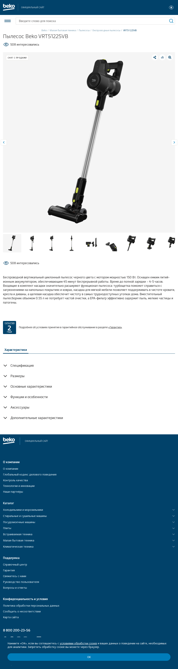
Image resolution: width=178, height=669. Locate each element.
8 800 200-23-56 (16, 630)
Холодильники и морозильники (23, 510)
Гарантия (9, 570)
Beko (44, 30)
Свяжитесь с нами (14, 576)
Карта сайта (11, 617)
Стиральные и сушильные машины (25, 516)
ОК (89, 657)
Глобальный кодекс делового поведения (29, 474)
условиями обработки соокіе (78, 643)
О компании (10, 468)
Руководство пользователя (21, 582)
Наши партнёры (13, 491)
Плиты (7, 528)
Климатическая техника (18, 546)
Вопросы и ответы (15, 587)
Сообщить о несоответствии (22, 611)
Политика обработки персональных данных (31, 605)
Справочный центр (15, 564)
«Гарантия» (115, 327)
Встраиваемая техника (17, 534)
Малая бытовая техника (63, 30)
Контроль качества (15, 480)
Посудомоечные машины (19, 522)
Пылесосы (84, 30)
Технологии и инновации (19, 486)
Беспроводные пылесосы (106, 30)
